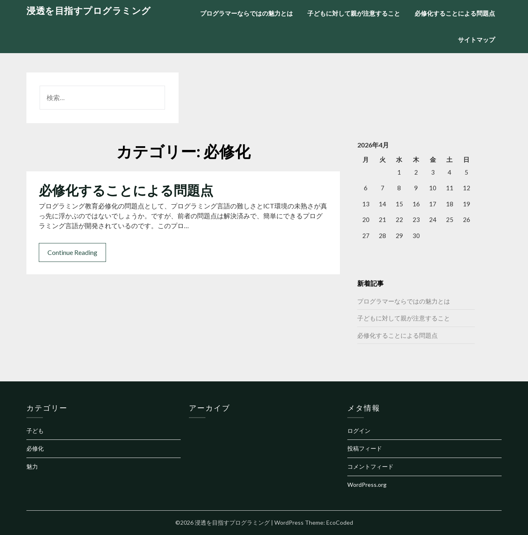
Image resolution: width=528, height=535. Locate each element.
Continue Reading (72, 252)
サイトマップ (476, 39)
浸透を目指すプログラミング (88, 10)
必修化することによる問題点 (455, 13)
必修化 (35, 448)
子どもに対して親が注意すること (353, 13)
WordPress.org (367, 484)
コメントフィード (370, 466)
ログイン (358, 430)
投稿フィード (364, 448)
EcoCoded (339, 522)
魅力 (32, 466)
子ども (35, 430)
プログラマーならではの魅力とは (246, 13)
